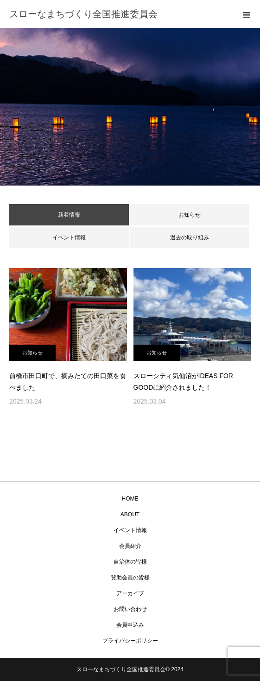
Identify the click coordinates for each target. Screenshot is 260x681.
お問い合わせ (130, 609)
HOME (130, 498)
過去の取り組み (189, 237)
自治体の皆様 (130, 562)
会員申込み (130, 625)
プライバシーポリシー (130, 640)
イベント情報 (69, 237)
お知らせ (189, 215)
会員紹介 (130, 546)
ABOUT (130, 514)
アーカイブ (130, 593)
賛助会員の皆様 (130, 577)
